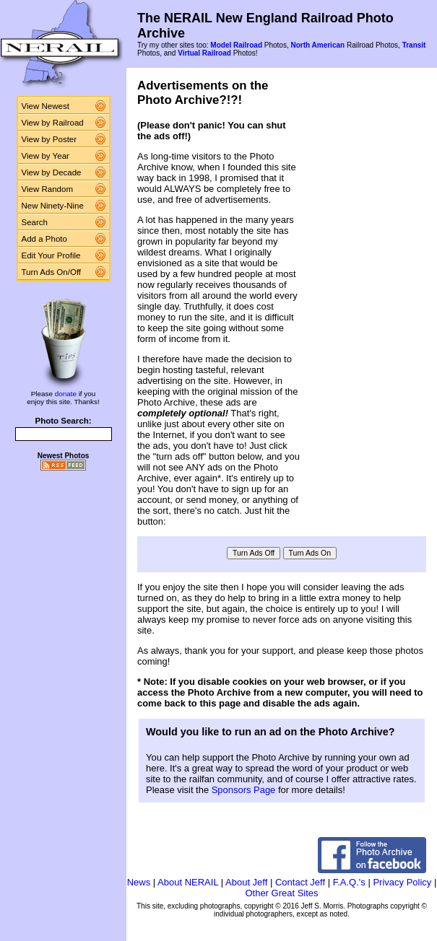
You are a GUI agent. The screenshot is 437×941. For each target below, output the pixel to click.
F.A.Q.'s (349, 882)
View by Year (45, 156)
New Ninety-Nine (53, 205)
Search (35, 222)
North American (317, 45)
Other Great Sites (281, 893)
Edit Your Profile (51, 255)
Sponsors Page (244, 789)
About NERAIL (187, 882)
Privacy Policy (402, 882)
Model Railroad (236, 45)
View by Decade (52, 172)
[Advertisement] (368, 298)
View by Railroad (53, 122)
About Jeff (246, 882)
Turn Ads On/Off (52, 272)
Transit (414, 45)
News (139, 882)
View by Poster (49, 139)
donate (66, 394)
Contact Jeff (300, 882)
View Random (47, 189)
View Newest (45, 106)
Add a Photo (44, 239)
